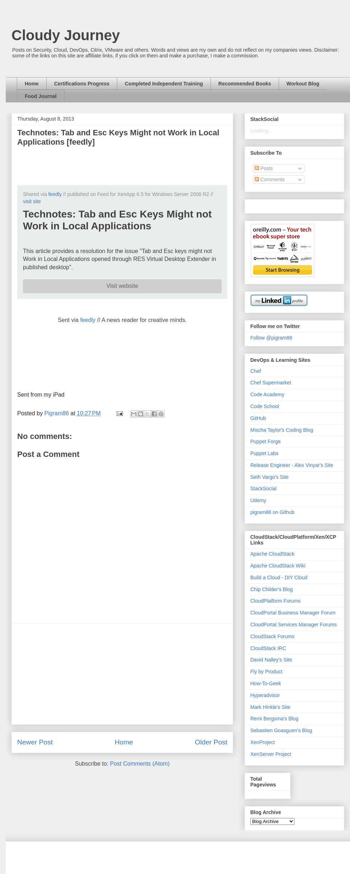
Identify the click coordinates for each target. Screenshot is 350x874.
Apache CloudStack (272, 554)
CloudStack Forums (272, 636)
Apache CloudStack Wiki (277, 566)
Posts (264, 168)
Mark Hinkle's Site (270, 707)
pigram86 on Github (272, 512)
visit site (32, 201)
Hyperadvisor (265, 695)
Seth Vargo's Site (269, 477)
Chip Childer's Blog (271, 589)
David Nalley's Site (271, 660)
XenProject (262, 742)
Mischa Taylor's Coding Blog (281, 430)
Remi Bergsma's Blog (274, 718)
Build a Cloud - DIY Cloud (278, 577)
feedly (55, 194)
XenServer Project (270, 754)
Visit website (122, 286)
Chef (255, 371)
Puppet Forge (265, 441)
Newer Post (35, 742)
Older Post (211, 742)
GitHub (258, 418)
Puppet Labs (264, 453)
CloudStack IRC (268, 648)
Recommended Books (244, 84)
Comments (270, 179)
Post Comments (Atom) (140, 764)
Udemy (258, 500)
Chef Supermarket (270, 382)
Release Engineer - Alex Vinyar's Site (291, 465)
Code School (264, 406)
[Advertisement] (122, 674)
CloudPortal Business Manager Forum (292, 613)
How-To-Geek (265, 683)
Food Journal (41, 96)
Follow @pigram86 (271, 338)
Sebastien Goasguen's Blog (281, 730)
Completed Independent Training (164, 84)
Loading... (261, 131)
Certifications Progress (81, 84)
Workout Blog (303, 84)
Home (32, 84)
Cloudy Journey (65, 35)
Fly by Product (266, 671)
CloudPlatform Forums (275, 601)
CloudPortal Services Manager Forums (293, 624)
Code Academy (267, 394)
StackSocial (263, 488)
